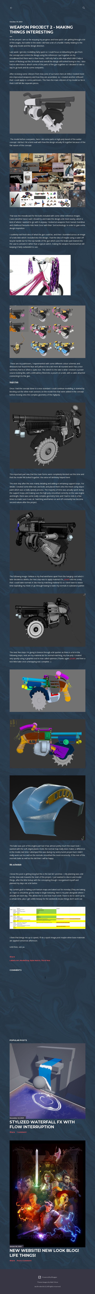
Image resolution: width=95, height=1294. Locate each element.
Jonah (66, 579)
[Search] (83, 7)
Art (17, 960)
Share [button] (12, 957)
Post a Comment (24, 1261)
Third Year (45, 960)
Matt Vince (54, 1282)
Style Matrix (35, 960)
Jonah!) (73, 658)
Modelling (24, 960)
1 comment (21, 1132)
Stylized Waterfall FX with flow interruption (42, 1124)
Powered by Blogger (47, 1277)
